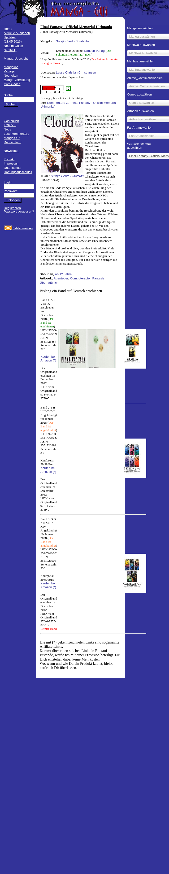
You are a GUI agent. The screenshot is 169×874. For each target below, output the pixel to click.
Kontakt (9, 159)
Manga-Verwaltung (17, 80)
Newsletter (11, 150)
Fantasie (98, 278)
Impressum (11, 163)
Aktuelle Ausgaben (17, 33)
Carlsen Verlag (94, 50)
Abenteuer (61, 278)
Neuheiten (11, 75)
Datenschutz (12, 168)
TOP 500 (10, 125)
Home (8, 28)
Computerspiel (80, 278)
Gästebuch (11, 121)
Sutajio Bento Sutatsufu (72, 41)
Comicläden (12, 84)
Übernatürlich (49, 282)
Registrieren (12, 208)
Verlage (9, 71)
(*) (54, 360)
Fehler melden (23, 228)
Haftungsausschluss (18, 172)
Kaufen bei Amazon (48, 358)
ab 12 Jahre (63, 274)
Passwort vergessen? (19, 211)
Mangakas (11, 67)
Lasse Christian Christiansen (76, 72)
